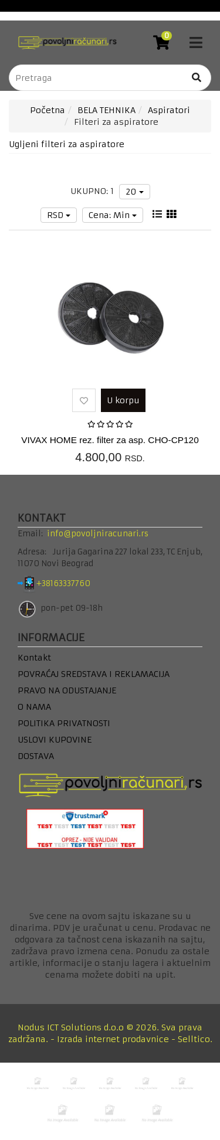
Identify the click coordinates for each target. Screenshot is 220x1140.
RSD (58, 215)
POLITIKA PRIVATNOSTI (64, 723)
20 (135, 191)
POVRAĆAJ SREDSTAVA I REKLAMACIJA (94, 674)
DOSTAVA (36, 756)
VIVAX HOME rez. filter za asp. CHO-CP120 (109, 440)
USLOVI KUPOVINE (55, 739)
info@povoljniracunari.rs (97, 534)
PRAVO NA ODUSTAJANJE (67, 690)
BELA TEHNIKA (106, 110)
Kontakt (34, 657)
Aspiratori (169, 110)
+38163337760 (72, 583)
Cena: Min (113, 215)
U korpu (123, 400)
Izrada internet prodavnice (113, 1039)
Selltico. (195, 1039)
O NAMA (34, 707)
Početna (47, 110)
